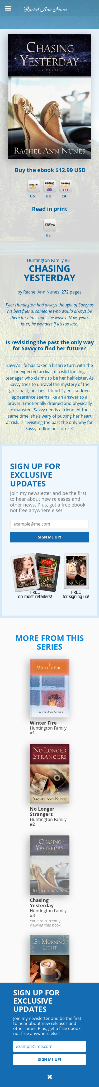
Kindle (33, 186)
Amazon (49, 225)
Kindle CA (65, 186)
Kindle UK (49, 186)
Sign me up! (49, 537)
